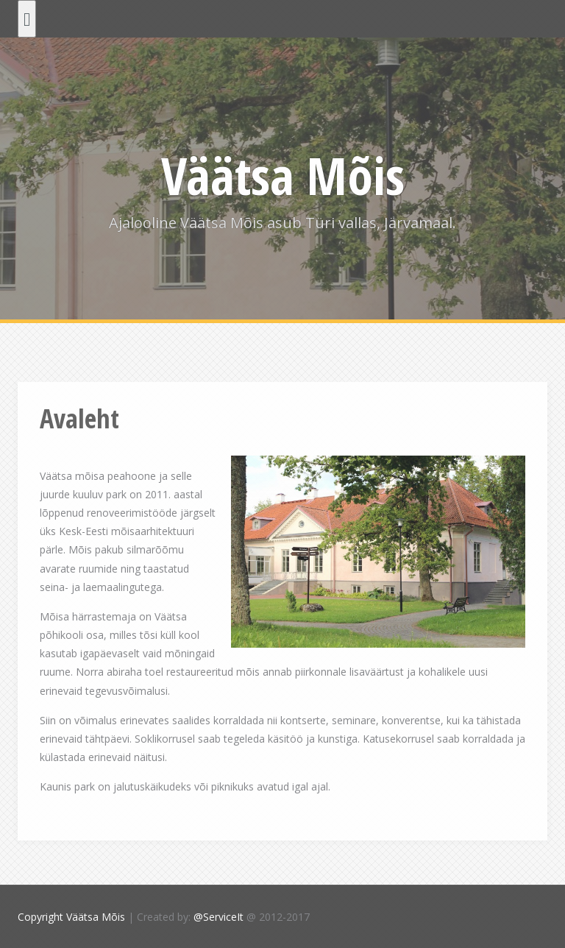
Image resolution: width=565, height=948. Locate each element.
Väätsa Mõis (283, 175)
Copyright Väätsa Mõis (71, 917)
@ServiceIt (218, 917)
